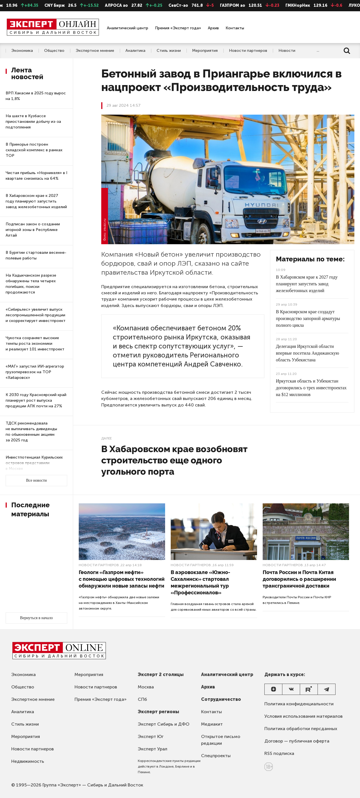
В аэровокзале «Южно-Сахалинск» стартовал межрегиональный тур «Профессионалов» (200, 582)
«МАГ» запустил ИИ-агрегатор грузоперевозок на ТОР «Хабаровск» (35, 372)
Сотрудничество (221, 699)
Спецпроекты (216, 755)
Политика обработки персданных (300, 728)
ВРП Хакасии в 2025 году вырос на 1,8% (36, 96)
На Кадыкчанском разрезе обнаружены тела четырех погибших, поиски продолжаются (31, 284)
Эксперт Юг (150, 736)
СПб (142, 699)
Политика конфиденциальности (299, 703)
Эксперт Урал (152, 749)
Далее (106, 438)
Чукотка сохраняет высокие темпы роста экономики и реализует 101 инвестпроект (35, 343)
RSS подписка (279, 753)
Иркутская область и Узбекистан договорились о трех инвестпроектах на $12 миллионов (311, 388)
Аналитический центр (127, 28)
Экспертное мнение (95, 51)
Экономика (22, 51)
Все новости (36, 480)
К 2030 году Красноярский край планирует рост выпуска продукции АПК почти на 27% (36, 400)
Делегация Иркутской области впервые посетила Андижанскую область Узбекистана (307, 353)
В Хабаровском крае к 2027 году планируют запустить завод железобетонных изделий (36, 201)
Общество (54, 51)
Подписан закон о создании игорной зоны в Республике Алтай (33, 230)
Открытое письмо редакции (220, 740)
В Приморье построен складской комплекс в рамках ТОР (34, 150)
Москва (146, 687)
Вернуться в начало (36, 618)
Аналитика (135, 51)
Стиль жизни (169, 51)
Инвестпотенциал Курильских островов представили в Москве (34, 463)
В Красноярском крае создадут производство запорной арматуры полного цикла (308, 318)
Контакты (235, 28)
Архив (213, 28)
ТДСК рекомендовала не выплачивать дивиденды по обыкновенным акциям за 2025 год (31, 432)
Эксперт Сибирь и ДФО (163, 724)
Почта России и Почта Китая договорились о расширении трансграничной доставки (299, 579)
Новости (286, 51)
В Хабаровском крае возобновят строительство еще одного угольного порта (174, 460)
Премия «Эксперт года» (178, 28)
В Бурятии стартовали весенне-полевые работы (36, 255)
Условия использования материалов (303, 716)
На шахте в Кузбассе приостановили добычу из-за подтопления (33, 122)
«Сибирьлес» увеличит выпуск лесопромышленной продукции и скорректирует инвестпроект (36, 315)
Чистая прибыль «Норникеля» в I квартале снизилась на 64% (36, 175)
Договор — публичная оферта (296, 741)
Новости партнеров (248, 51)
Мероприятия (205, 51)
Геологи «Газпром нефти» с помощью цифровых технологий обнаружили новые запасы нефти (122, 579)
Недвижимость (27, 761)
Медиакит (212, 724)
